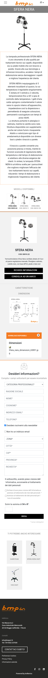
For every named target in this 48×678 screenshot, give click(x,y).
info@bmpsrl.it (7, 640)
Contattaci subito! (15, 649)
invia (24, 516)
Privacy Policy (7, 659)
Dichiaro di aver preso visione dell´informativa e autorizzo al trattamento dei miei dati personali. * (24, 491)
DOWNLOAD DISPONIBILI (24, 335)
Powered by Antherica (24, 674)
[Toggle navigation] (5, 2)
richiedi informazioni (23, 270)
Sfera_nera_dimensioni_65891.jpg (23, 350)
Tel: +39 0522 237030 (9, 643)
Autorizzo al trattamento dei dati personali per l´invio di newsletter (23, 497)
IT (42, 2)
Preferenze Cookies (9, 656)
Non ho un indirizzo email (18, 431)
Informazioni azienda (9, 662)
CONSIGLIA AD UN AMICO (24, 276)
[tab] (12, 201)
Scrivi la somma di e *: (17, 504)
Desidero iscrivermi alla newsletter (22, 425)
